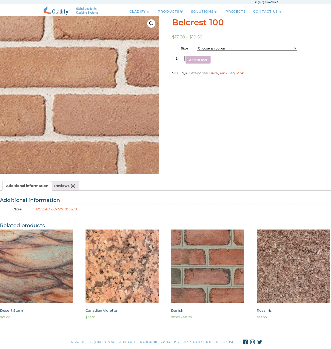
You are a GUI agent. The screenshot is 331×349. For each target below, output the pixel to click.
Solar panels (127, 342)
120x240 (42, 209)
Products (170, 11)
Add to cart (198, 60)
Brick (213, 73)
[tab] (27, 186)
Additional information (27, 185)
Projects (235, 12)
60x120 (57, 209)
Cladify (139, 11)
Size (184, 48)
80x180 (70, 209)
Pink (223, 73)
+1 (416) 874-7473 (102, 342)
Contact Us (267, 11)
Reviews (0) (64, 185)
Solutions (204, 11)
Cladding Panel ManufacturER (159, 342)
